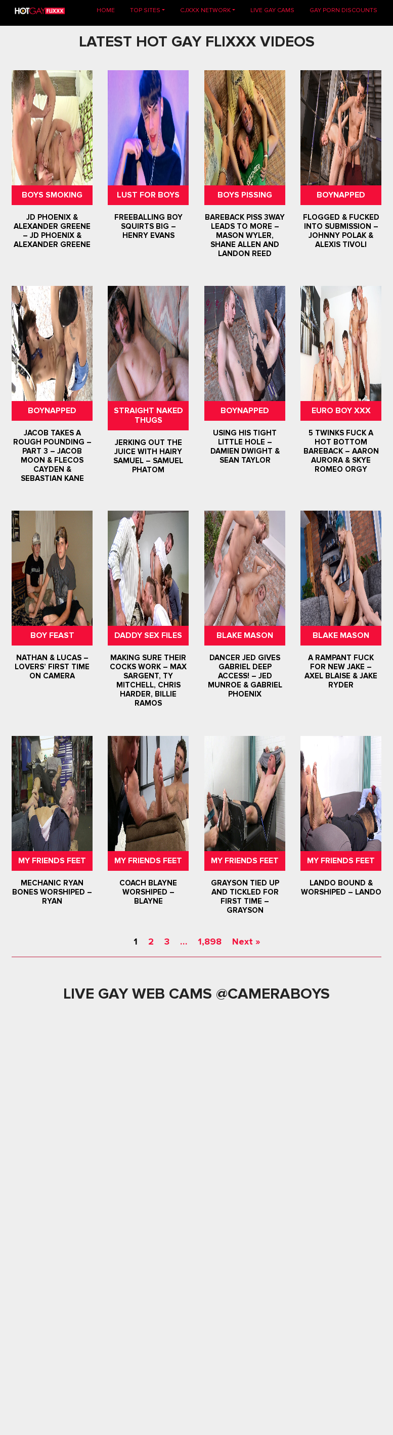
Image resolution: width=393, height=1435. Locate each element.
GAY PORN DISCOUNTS (343, 10)
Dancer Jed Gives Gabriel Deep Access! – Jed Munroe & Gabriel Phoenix (244, 676)
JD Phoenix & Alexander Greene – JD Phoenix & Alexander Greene (52, 231)
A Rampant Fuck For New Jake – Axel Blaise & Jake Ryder (340, 672)
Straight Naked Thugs (148, 415)
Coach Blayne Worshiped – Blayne (148, 892)
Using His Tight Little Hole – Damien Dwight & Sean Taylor (244, 446)
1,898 (210, 941)
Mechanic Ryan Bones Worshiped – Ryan (52, 892)
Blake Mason (244, 635)
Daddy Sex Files (148, 635)
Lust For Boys (148, 195)
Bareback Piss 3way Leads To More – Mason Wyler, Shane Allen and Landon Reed (245, 235)
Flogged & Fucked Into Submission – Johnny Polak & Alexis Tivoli (340, 231)
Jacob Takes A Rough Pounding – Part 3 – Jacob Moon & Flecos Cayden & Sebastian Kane (52, 455)
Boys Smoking (52, 195)
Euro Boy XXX (340, 411)
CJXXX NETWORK (205, 10)
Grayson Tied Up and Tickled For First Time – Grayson (244, 896)
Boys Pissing (244, 195)
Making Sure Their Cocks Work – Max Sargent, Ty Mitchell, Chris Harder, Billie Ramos (148, 681)
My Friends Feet (52, 861)
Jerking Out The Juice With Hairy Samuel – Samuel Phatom (148, 456)
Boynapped (341, 195)
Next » (246, 941)
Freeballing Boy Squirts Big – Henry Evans (148, 226)
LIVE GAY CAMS (272, 10)
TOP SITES (145, 10)
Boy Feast (52, 635)
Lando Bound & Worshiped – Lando (340, 887)
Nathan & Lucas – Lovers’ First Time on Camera (52, 667)
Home (109, 10)
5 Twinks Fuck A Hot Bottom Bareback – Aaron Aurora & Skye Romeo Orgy (340, 451)
